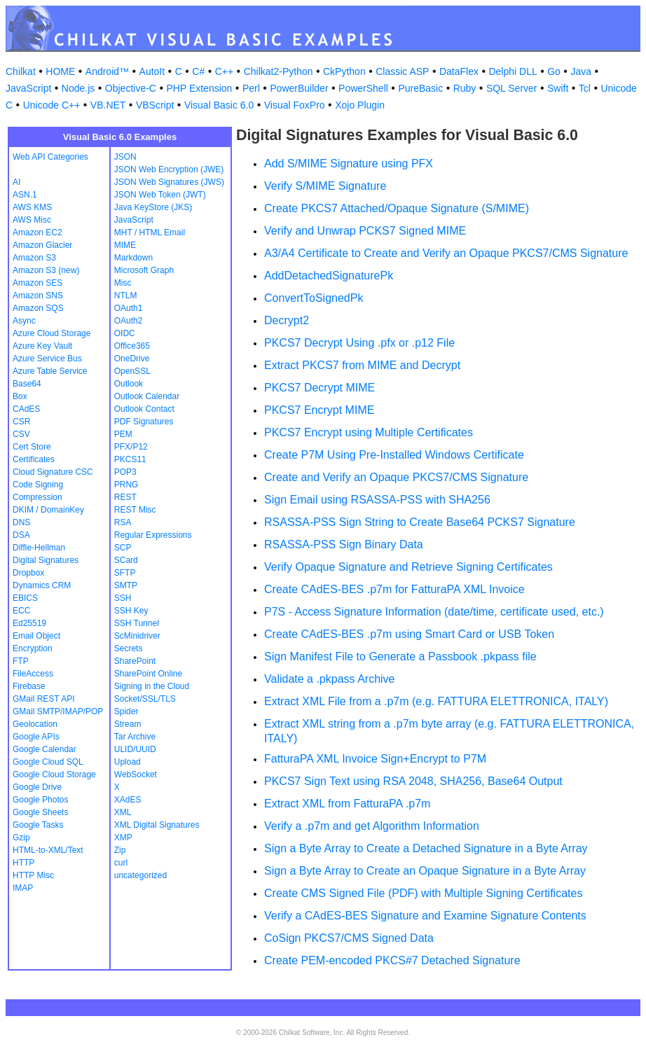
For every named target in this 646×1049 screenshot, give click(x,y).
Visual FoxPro (294, 105)
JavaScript (28, 88)
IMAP (23, 888)
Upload (127, 762)
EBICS (25, 598)
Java (580, 71)
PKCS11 (130, 459)
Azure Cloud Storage (51, 333)
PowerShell (363, 88)
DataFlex (459, 71)
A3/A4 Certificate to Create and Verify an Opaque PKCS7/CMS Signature (446, 253)
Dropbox (28, 573)
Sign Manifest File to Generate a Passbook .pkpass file (400, 656)
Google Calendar (44, 749)
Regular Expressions (153, 535)
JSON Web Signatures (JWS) (169, 182)
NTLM (125, 295)
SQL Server (511, 88)
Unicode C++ (52, 105)
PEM (123, 434)
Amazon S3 (34, 258)
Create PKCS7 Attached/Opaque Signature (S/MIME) (396, 208)
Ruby (464, 88)
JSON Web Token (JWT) (160, 195)
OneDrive (132, 358)
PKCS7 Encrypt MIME (319, 410)
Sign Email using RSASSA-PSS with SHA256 (377, 500)
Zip (120, 850)
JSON (125, 157)
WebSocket (135, 774)
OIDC (124, 333)
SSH (123, 598)
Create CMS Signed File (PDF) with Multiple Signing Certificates (423, 893)
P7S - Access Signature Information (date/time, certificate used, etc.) (434, 612)
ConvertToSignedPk (313, 298)
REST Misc (135, 510)
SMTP (125, 585)
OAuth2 (128, 321)
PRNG (126, 484)
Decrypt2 (286, 320)
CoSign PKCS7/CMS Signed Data (349, 938)
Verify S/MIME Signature (325, 186)
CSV (21, 434)
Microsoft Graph (144, 270)
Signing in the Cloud (151, 686)
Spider (126, 711)
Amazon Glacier (42, 245)
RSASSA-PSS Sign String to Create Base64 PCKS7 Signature (419, 522)
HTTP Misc (33, 875)
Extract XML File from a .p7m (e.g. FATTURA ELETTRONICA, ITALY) (436, 701)
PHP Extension (199, 88)
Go (554, 71)
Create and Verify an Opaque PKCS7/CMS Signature (396, 477)
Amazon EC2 (37, 232)
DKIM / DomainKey (48, 510)
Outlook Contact (144, 409)
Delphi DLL (512, 71)
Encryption (33, 648)
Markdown (133, 258)
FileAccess (33, 674)
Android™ (107, 71)
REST (125, 497)
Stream (128, 724)
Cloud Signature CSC (53, 472)
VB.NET (108, 105)
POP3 (125, 472)
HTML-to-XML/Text (48, 850)
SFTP (125, 573)
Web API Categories (50, 157)
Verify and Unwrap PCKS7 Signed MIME (365, 231)
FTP (21, 661)
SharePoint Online (148, 674)
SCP (123, 548)
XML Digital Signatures (157, 825)
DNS (21, 522)
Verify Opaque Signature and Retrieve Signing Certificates (408, 567)
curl (121, 863)
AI (16, 182)
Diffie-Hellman (39, 548)
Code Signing (38, 484)
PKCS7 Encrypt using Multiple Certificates (368, 432)
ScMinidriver (137, 636)
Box (20, 396)
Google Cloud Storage (54, 774)
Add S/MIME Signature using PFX (348, 163)
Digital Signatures (45, 560)
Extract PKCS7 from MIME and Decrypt (362, 365)
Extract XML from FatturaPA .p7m (347, 804)
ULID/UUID (135, 749)
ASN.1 (25, 195)
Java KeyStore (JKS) (153, 207)
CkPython (344, 71)
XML (123, 812)
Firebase (29, 686)
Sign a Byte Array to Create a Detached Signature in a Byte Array (426, 848)
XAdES (128, 800)
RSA (123, 522)
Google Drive (37, 787)
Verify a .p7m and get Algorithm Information (371, 826)
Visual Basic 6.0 (219, 105)
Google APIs (36, 737)
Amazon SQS (38, 308)
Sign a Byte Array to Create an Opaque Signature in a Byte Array (425, 871)
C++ (224, 71)
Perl (251, 88)
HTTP (23, 863)
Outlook (128, 384)
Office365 (132, 346)
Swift (557, 88)
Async (24, 321)
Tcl (585, 88)
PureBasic (420, 88)
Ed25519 (29, 623)
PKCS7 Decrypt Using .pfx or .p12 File (359, 343)
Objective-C (130, 88)
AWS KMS (32, 207)
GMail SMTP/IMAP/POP (58, 711)
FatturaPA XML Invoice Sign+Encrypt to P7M (375, 759)
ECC (21, 611)
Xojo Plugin (360, 105)
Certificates (34, 459)
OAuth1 (128, 308)
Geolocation (35, 724)
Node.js (78, 88)
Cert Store (32, 447)
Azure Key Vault (42, 346)
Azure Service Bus (47, 358)
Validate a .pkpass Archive (329, 679)
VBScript (155, 105)
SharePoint (135, 661)
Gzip (21, 837)
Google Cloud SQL (48, 762)
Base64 (27, 384)
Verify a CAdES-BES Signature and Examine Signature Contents (425, 916)
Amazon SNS (38, 295)
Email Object (36, 636)
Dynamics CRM (42, 585)
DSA (21, 535)
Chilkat (21, 71)
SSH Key (131, 611)
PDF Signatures (144, 421)
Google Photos (40, 800)
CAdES (26, 409)
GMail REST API (43, 699)
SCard (126, 560)
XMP (123, 837)
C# (198, 71)
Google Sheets (40, 812)
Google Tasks (38, 825)
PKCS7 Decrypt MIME (319, 388)
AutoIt (152, 71)
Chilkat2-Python (278, 71)
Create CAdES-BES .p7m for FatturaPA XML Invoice (394, 589)
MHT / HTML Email (149, 232)
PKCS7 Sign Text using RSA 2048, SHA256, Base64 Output (413, 781)
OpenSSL (132, 371)
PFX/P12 (131, 447)
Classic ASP (402, 71)
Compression (37, 497)
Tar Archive (135, 737)
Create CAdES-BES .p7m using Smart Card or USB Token (409, 634)
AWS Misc (32, 220)
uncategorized (140, 875)
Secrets (128, 648)
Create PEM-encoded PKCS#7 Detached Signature (392, 960)
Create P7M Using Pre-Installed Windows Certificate (394, 455)
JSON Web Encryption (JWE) (169, 169)
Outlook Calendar (146, 396)
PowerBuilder (299, 88)
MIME (125, 245)
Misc (123, 283)
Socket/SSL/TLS (145, 699)
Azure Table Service (50, 371)
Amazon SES (37, 283)
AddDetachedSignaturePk (328, 276)
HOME (60, 71)
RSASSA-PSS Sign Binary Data (343, 544)
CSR (21, 421)
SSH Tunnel (136, 623)
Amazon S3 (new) (46, 270)
